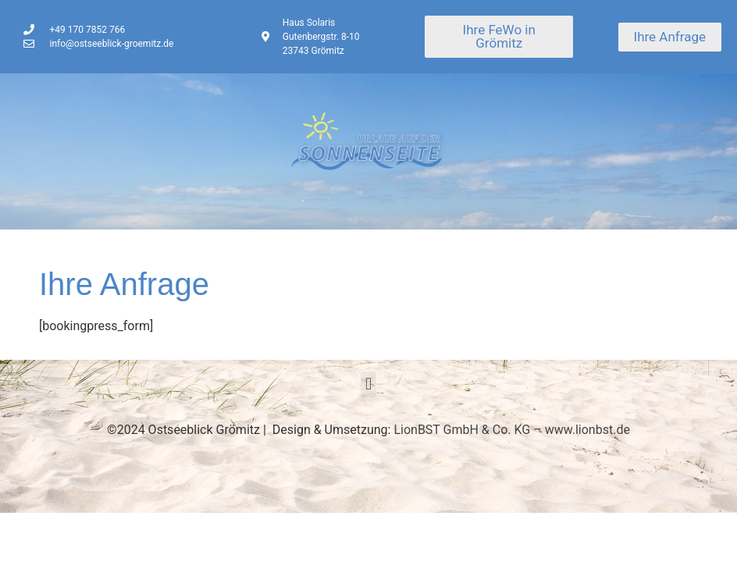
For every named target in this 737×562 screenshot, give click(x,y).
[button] (368, 384)
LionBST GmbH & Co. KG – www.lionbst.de (511, 429)
